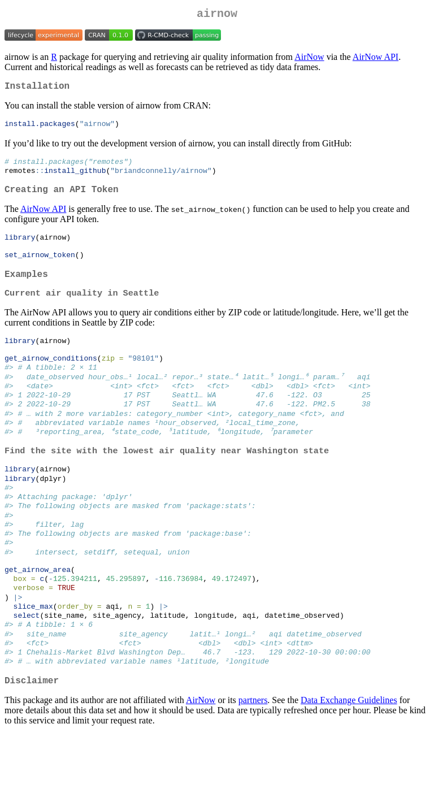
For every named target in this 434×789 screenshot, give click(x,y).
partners (253, 754)
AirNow (309, 59)
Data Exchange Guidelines (349, 754)
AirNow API (375, 59)
